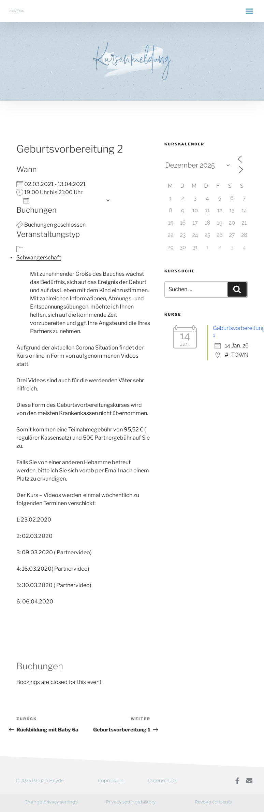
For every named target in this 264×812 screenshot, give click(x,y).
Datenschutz (162, 780)
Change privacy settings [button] (51, 801)
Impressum (110, 780)
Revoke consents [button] (213, 801)
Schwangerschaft (38, 257)
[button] (249, 11)
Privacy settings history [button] (131, 801)
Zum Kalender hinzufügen (62, 200)
